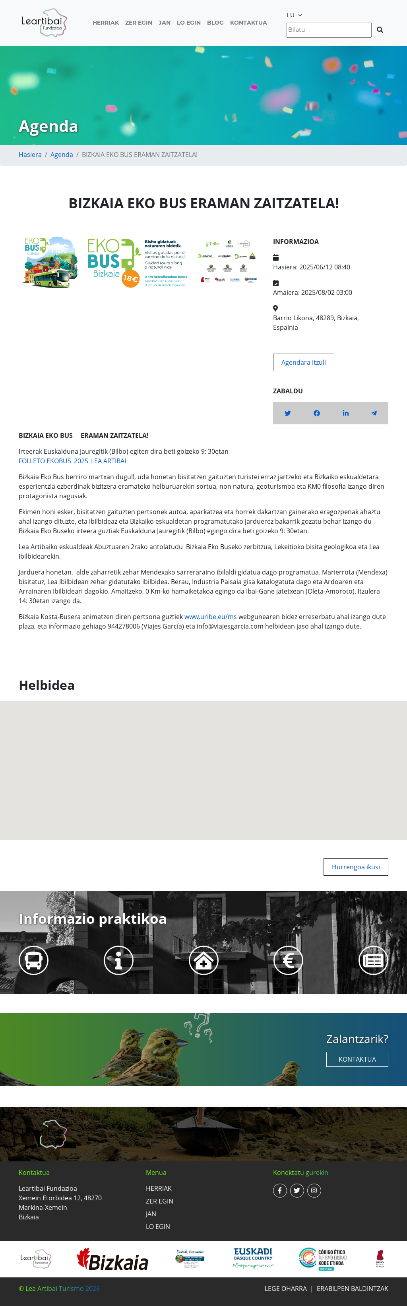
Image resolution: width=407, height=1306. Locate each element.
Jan (165, 22)
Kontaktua (248, 22)
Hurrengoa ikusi (356, 867)
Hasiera (30, 154)
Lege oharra (286, 1288)
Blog (215, 22)
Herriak (106, 22)
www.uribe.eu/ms (210, 616)
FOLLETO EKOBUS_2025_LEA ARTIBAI (72, 461)
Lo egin (189, 22)
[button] (203, 763)
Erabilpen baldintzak (352, 1288)
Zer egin (138, 22)
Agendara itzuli (303, 362)
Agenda (61, 154)
